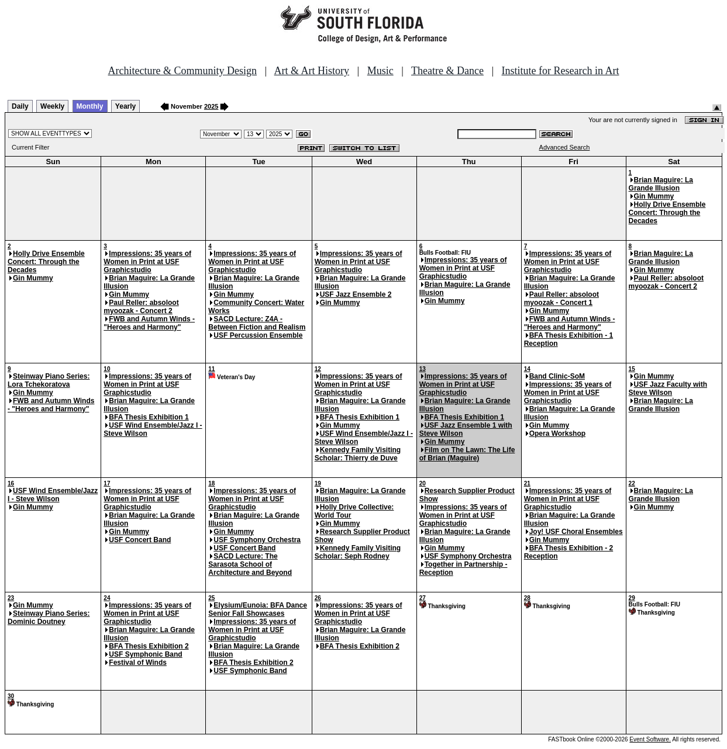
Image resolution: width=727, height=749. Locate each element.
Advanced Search (564, 147)
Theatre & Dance (447, 71)
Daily (20, 106)
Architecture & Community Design (182, 71)
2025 (211, 106)
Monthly (90, 106)
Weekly (52, 106)
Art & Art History (312, 71)
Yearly (125, 106)
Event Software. (650, 739)
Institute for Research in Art (560, 71)
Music (380, 71)
